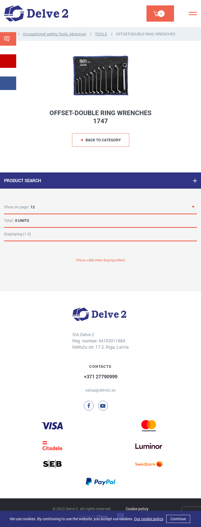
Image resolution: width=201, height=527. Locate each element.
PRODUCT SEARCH (22, 180)
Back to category (103, 139)
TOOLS (101, 33)
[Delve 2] (36, 13)
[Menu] (193, 13)
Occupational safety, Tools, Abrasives (54, 33)
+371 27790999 (100, 376)
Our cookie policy (148, 518)
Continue (178, 518)
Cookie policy (137, 508)
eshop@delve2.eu (100, 390)
